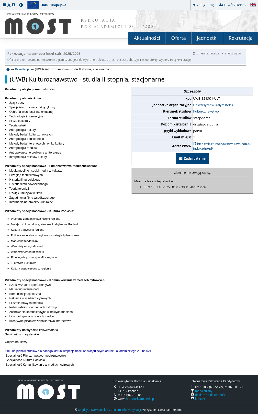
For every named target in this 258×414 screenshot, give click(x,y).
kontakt (200, 399)
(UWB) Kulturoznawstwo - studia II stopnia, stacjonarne (87, 79)
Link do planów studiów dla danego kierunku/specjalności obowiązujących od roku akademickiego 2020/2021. (78, 351)
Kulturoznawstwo (206, 111)
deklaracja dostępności (210, 395)
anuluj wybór (231, 53)
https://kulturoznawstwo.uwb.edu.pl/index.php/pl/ (222, 146)
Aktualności (147, 38)
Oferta (178, 38)
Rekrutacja (241, 38)
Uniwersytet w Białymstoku (213, 105)
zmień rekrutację (206, 53)
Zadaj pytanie (192, 158)
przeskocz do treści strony (1, 1)
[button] (4, 4)
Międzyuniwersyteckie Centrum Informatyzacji (109, 410)
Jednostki (207, 38)
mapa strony (203, 391)
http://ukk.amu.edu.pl (140, 399)
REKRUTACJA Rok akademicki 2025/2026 (119, 24)
